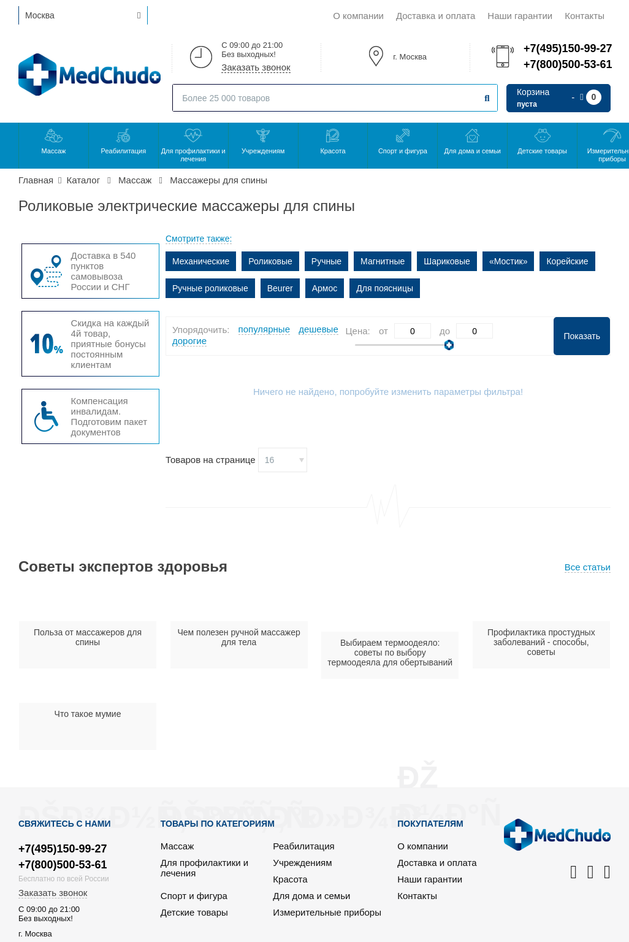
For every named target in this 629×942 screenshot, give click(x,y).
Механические (200, 261)
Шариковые (447, 261)
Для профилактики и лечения (193, 155)
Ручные (326, 261)
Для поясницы (384, 288)
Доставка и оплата (435, 15)
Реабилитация (124, 151)
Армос (325, 288)
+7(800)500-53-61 (567, 64)
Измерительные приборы (327, 912)
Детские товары (542, 151)
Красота (332, 151)
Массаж (54, 151)
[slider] (449, 345)
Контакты (584, 15)
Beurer (280, 288)
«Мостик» (508, 261)
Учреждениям (263, 151)
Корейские (567, 261)
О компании (358, 15)
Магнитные (382, 261)
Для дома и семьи (472, 151)
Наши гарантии (519, 15)
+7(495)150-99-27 (567, 48)
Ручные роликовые (210, 288)
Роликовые (270, 261)
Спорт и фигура (402, 151)
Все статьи (588, 567)
